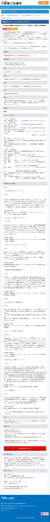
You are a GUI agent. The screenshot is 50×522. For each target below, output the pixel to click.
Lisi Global (6, 363)
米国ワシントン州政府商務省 (21, 120)
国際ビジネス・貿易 (19, 15)
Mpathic (6, 194)
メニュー (7, 7)
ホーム (4, 15)
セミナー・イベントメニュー (9, 11)
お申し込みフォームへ (25, 448)
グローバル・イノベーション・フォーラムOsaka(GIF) (28, 167)
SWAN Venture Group (38, 120)
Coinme (6, 273)
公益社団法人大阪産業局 (21, 165)
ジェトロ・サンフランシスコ (21, 156)
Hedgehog (6, 334)
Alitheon (6, 305)
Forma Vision (7, 221)
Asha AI (6, 394)
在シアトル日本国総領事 (21, 154)
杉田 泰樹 (42, 135)
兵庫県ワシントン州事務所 (20, 160)
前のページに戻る (6, 18)
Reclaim (6, 248)
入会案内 (43, 2)
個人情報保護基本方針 (19, 465)
